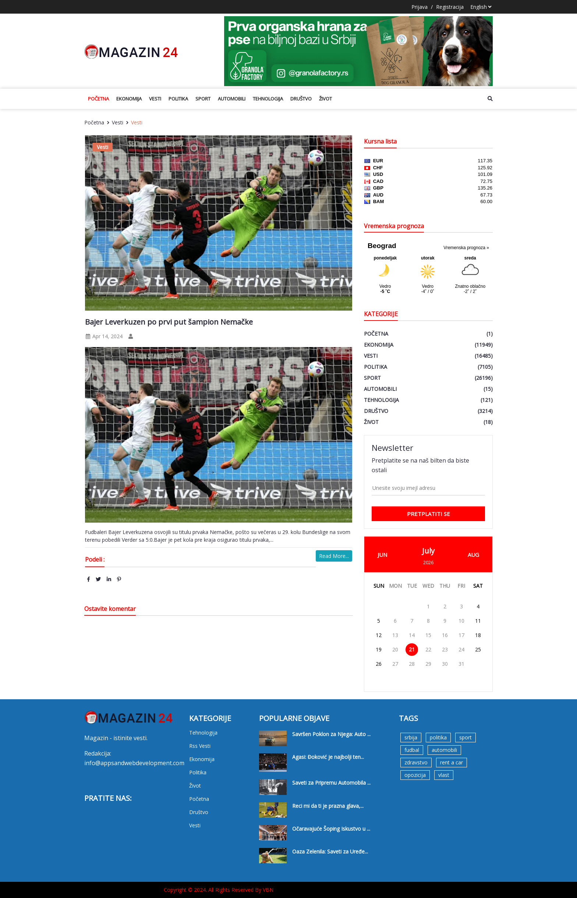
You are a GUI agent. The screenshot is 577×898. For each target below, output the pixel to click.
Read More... (334, 555)
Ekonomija (129, 98)
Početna (98, 98)
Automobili (231, 98)
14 (412, 635)
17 (461, 635)
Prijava (419, 6)
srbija (410, 737)
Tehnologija (268, 98)
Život (325, 98)
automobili (444, 749)
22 (428, 649)
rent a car (451, 762)
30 (445, 663)
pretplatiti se (428, 513)
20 (395, 649)
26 (379, 663)
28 (412, 663)
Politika (178, 98)
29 (428, 663)
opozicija (415, 774)
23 (445, 649)
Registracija (450, 6)
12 (379, 635)
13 (395, 635)
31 (461, 663)
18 (478, 635)
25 (478, 649)
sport (465, 737)
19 (379, 649)
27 (395, 663)
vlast (443, 774)
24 (461, 649)
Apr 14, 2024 (104, 336)
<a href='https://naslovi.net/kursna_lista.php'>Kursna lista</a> (428, 187)
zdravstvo (416, 762)
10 (461, 620)
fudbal (411, 749)
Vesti (155, 98)
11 (478, 620)
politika (438, 737)
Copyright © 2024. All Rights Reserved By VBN (218, 889)
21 (412, 649)
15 (428, 635)
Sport (202, 98)
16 (445, 635)
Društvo (301, 98)
